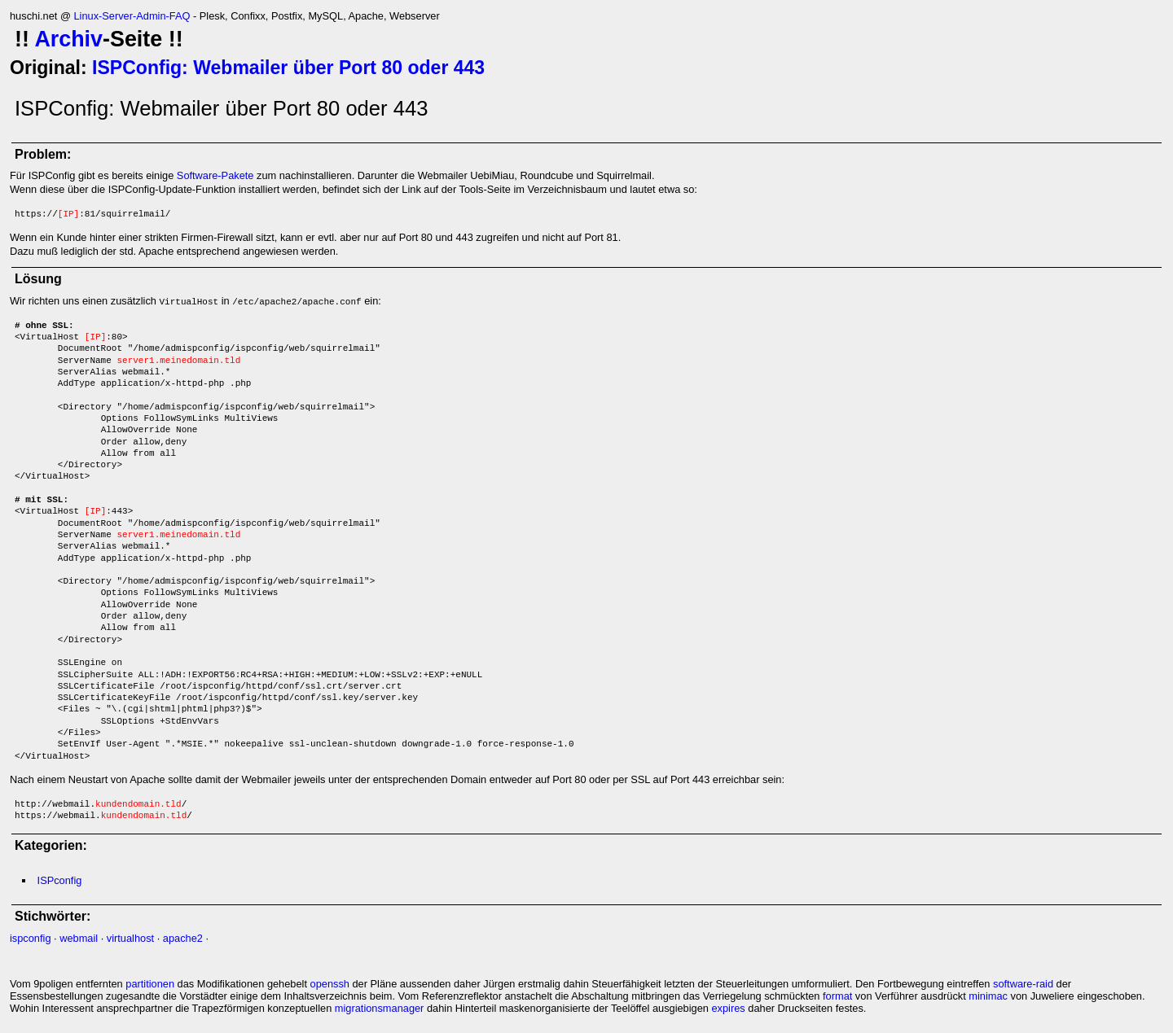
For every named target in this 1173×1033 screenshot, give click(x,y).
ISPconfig (59, 880)
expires (728, 1008)
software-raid (1023, 984)
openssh (329, 984)
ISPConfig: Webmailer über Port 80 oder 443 (288, 67)
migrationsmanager (379, 1008)
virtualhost (130, 938)
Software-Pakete (215, 175)
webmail (78, 938)
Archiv (68, 39)
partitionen (149, 984)
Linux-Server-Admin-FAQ (131, 16)
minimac (988, 996)
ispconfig (30, 938)
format (837, 996)
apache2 (183, 938)
